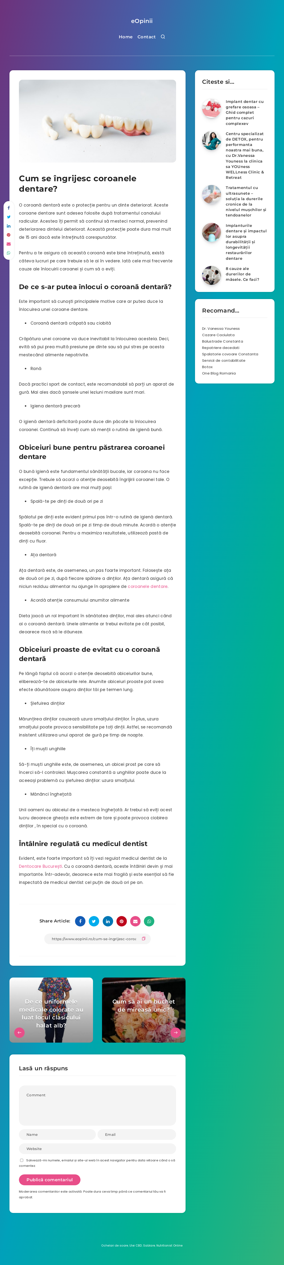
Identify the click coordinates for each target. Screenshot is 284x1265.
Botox (207, 366)
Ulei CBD (135, 1245)
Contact (147, 37)
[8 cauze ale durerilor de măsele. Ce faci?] (211, 275)
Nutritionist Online (169, 1245)
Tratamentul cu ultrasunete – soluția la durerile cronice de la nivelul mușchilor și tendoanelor (246, 201)
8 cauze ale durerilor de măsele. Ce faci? (242, 274)
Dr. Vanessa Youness (221, 328)
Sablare (149, 1245)
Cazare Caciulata (218, 334)
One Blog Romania (219, 373)
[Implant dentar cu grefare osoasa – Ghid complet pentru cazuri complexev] (211, 108)
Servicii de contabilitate (224, 360)
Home (126, 37)
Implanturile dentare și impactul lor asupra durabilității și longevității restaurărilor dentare (246, 242)
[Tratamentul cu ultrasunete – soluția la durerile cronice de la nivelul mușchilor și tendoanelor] (211, 194)
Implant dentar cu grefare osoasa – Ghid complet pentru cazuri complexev (245, 112)
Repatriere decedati (221, 347)
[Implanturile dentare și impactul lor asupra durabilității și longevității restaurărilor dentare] (211, 232)
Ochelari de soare (114, 1245)
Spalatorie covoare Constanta (230, 354)
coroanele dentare (148, 586)
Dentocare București (40, 866)
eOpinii (142, 21)
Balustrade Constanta (222, 341)
